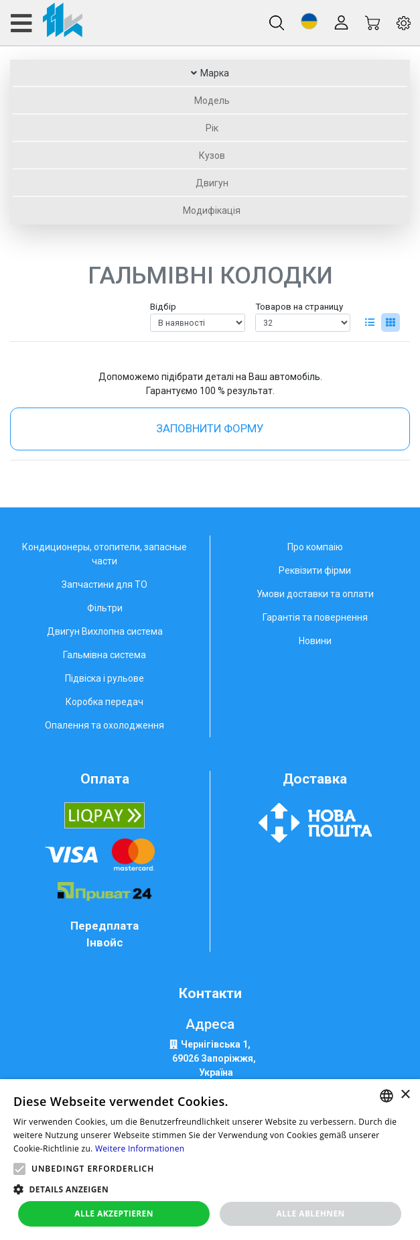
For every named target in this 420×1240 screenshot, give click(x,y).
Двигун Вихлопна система (105, 631)
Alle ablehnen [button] (311, 1213)
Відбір (163, 307)
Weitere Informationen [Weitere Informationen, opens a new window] (140, 1148)
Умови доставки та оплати (315, 593)
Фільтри (105, 608)
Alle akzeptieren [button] (113, 1213)
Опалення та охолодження (104, 725)
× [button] (405, 1095)
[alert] (210, 1159)
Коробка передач (104, 701)
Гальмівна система (104, 654)
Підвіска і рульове (104, 678)
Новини (315, 640)
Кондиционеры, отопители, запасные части (104, 554)
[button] (309, 21)
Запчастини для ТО (104, 584)
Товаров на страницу (299, 307)
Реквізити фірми (315, 570)
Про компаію (315, 547)
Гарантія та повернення (315, 617)
